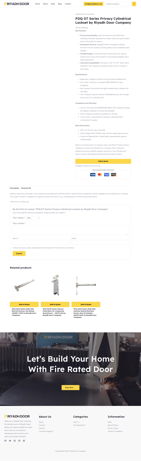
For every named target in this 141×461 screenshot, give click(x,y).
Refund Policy (113, 425)
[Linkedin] (19, 441)
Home (37, 4)
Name (16, 238)
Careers (42, 429)
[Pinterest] (15, 441)
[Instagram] (24, 441)
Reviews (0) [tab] (26, 188)
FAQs (110, 422)
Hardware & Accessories (84, 14)
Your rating (19, 218)
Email (74, 238)
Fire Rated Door (79, 425)
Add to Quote (103, 161)
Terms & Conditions (115, 432)
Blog (60, 4)
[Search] (134, 4)
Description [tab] (14, 188)
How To (76, 422)
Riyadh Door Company (78, 451)
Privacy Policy (113, 429)
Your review (19, 223)
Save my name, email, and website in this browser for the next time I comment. (44, 248)
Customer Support (46, 432)
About (45, 4)
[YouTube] (10, 441)
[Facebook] (5, 441)
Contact (68, 4)
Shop (53, 4)
